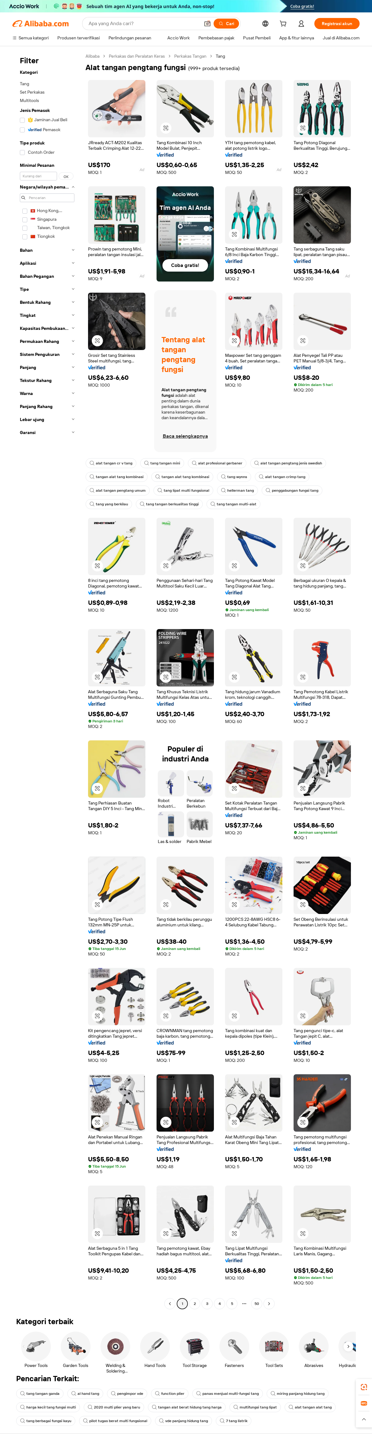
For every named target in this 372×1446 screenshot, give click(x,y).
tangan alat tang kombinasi (117, 476)
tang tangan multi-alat (233, 504)
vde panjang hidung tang (183, 1420)
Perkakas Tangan (190, 56)
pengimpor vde (127, 1393)
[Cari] (226, 24)
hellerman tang (237, 490)
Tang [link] (220, 56)
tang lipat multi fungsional (183, 490)
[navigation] (47, 681)
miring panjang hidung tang (298, 1393)
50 (257, 1304)
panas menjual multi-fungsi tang (227, 1393)
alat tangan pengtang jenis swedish (288, 463)
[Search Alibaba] (144, 23)
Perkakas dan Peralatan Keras (137, 56)
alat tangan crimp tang (282, 476)
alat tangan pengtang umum (118, 490)
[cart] (284, 24)
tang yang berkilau (109, 504)
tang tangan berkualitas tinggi (169, 504)
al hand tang (85, 1393)
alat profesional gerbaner (217, 463)
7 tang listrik (233, 1420)
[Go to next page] (269, 1303)
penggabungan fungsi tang (292, 490)
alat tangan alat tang (310, 1407)
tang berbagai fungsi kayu (45, 1420)
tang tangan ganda (40, 1393)
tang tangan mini (162, 463)
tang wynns (234, 476)
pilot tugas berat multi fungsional (115, 1420)
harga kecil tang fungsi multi (48, 1407)
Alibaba (93, 56)
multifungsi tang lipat (255, 1407)
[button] (207, 23)
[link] (364, 1387)
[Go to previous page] (169, 1303)
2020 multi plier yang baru (114, 1407)
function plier (169, 1393)
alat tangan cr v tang (111, 463)
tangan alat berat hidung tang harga (187, 1407)
